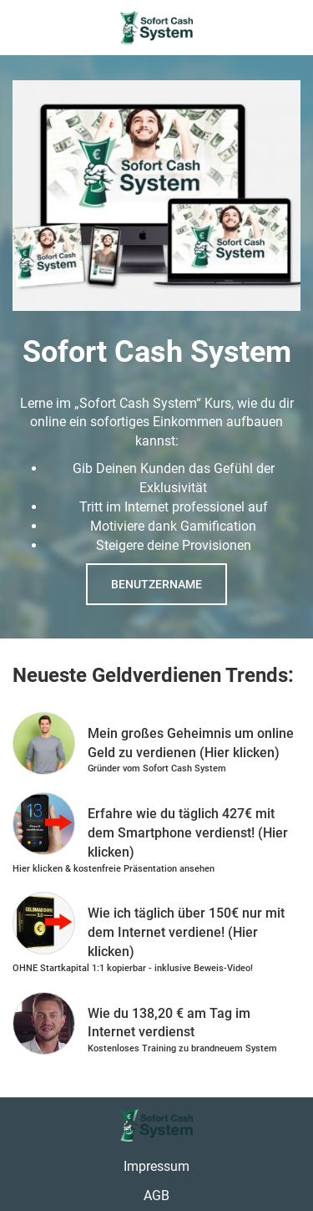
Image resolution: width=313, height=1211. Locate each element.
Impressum (156, 1166)
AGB (156, 1195)
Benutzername (156, 584)
